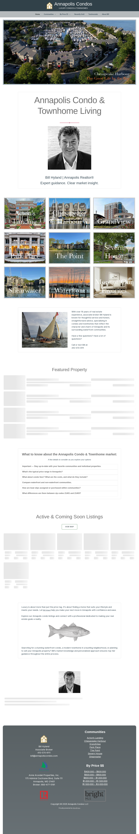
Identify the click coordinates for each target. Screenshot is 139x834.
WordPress (76, 811)
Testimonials (93, 14)
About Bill (105, 14)
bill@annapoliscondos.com (44, 759)
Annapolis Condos (73, 4)
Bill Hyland (48, 610)
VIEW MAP (69, 527)
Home (37, 14)
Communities (50, 14)
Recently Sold (79, 14)
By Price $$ (65, 14)
